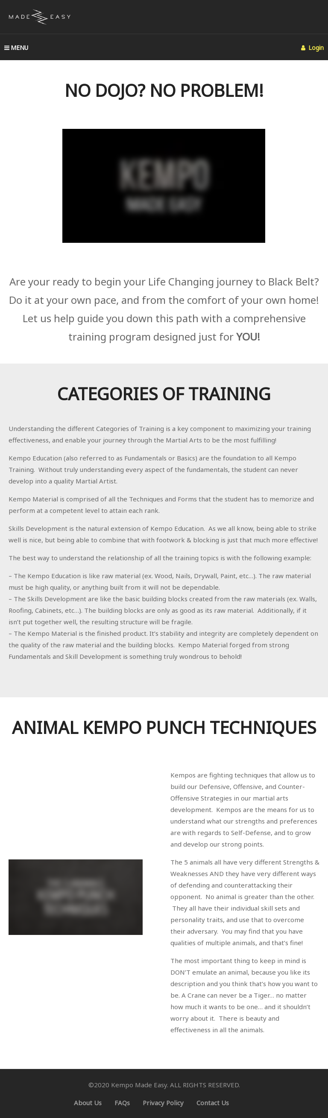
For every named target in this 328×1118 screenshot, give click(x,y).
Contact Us (212, 1102)
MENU (16, 48)
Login (312, 48)
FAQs (122, 1102)
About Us (88, 1102)
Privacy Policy (163, 1102)
